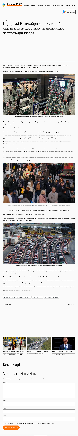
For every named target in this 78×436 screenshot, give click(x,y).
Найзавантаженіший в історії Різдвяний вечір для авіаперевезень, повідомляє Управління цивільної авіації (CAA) (14, 346)
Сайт (4, 415)
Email (5, 408)
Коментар (6, 382)
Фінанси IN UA (14, 4)
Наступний (71, 304)
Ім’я (4, 400)
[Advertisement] (39, 48)
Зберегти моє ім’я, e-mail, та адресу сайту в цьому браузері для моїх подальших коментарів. (30, 423)
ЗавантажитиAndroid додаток (69, 11)
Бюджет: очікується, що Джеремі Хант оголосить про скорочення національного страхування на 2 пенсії (63, 346)
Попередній (7, 304)
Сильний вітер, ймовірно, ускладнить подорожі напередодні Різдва (39, 345)
